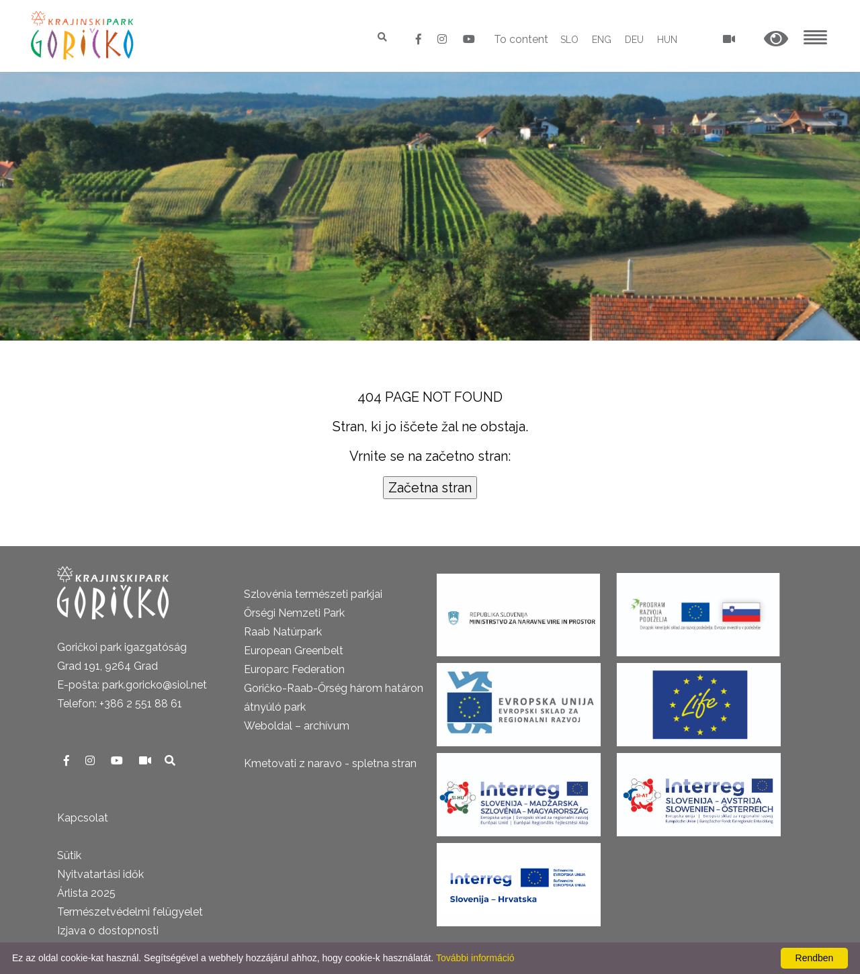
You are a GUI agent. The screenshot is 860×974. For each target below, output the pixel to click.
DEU (634, 39)
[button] (776, 39)
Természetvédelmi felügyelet (130, 911)
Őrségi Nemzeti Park (294, 613)
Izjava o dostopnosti (108, 930)
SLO (569, 39)
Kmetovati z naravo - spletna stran (330, 763)
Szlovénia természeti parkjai (313, 594)
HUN (667, 39)
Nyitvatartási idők (100, 874)
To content (521, 39)
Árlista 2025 (86, 893)
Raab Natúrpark (283, 631)
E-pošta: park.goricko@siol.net (132, 684)
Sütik (69, 855)
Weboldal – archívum (296, 725)
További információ (475, 958)
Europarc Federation (294, 669)
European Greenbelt (293, 650)
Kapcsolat (82, 817)
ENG (601, 39)
